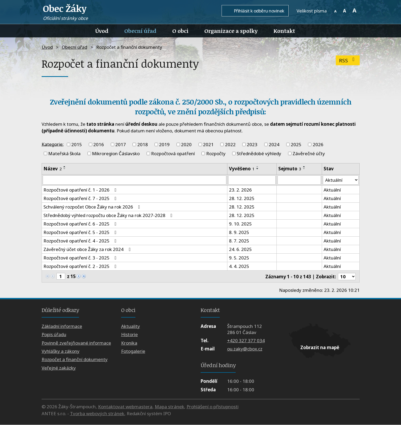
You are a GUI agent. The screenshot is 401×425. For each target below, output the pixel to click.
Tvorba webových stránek (97, 413)
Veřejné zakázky (59, 368)
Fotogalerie (133, 351)
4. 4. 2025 (239, 266)
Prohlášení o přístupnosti (213, 407)
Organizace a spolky (231, 30)
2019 (164, 144)
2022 (230, 144)
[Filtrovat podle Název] (135, 180)
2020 (186, 144)
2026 (318, 144)
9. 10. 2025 (240, 224)
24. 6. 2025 (240, 249)
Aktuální (332, 190)
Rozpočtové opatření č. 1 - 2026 (80, 190)
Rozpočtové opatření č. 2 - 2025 (80, 266)
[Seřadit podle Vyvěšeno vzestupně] (258, 167)
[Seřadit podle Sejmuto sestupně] (304, 169)
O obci (180, 30)
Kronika (129, 343)
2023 (252, 144)
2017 (120, 144)
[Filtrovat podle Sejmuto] (299, 180)
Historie (129, 335)
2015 (76, 144)
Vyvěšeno (242, 169)
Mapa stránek (169, 407)
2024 (274, 144)
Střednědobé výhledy (259, 153)
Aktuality (130, 326)
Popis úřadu (54, 335)
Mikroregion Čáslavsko (116, 153)
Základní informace (62, 326)
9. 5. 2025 (239, 258)
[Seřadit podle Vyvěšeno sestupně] (258, 169)
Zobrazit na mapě (319, 348)
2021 (208, 144)
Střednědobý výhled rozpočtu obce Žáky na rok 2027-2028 (108, 215)
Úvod (101, 30)
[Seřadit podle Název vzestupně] (65, 167)
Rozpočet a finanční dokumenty (75, 360)
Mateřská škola (64, 153)
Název (52, 169)
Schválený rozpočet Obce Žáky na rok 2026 (92, 207)
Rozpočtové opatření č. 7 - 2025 (80, 199)
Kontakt (284, 30)
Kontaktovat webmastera (125, 407)
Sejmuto (289, 169)
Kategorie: (53, 144)
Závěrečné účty (309, 153)
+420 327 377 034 (246, 341)
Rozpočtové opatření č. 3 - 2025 (80, 258)
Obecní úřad (140, 30)
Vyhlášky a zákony (61, 351)
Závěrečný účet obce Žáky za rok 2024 (88, 249)
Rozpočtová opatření (173, 153)
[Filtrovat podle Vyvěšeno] (251, 180)
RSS (348, 60)
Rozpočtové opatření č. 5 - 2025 (80, 232)
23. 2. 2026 (240, 190)
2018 (142, 144)
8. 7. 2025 (239, 241)
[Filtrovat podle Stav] (341, 180)
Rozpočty (216, 153)
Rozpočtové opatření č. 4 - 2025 (80, 241)
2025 (296, 144)
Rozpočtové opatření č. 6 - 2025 (80, 224)
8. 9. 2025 (239, 232)
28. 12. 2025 (241, 199)
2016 (98, 144)
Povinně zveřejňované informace (76, 343)
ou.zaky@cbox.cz (244, 349)
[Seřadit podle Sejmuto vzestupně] (304, 167)
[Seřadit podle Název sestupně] (65, 169)
